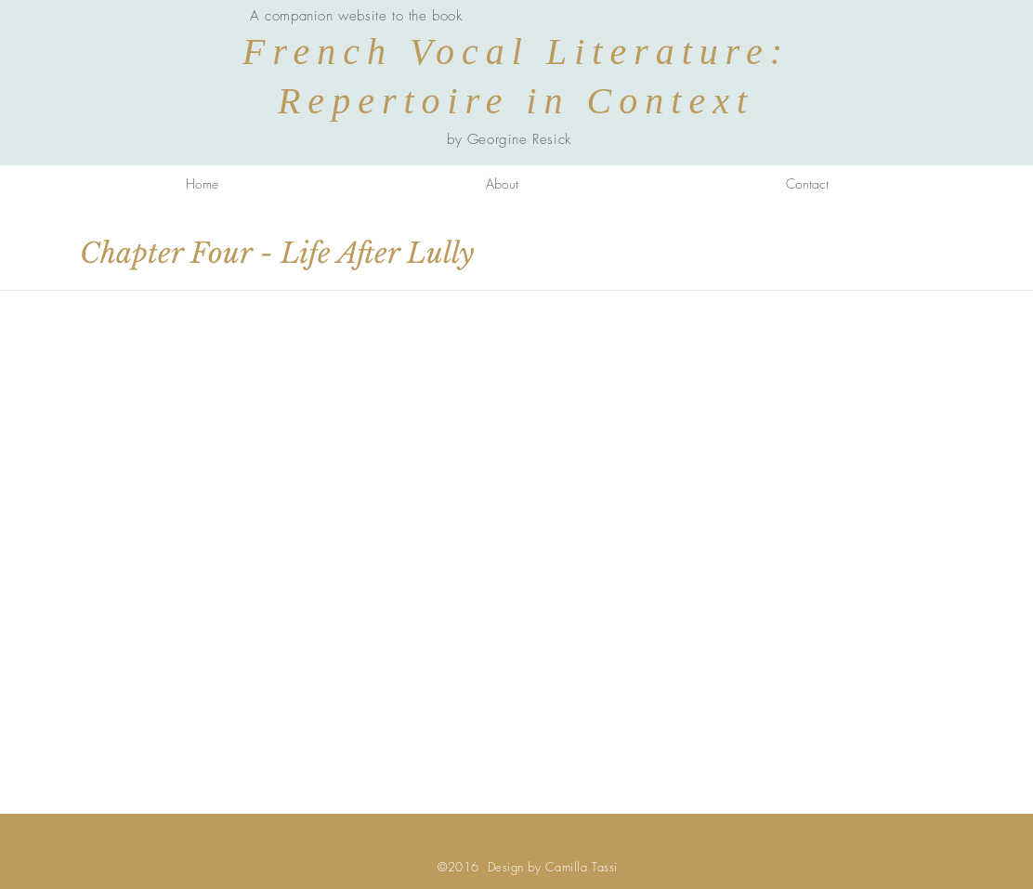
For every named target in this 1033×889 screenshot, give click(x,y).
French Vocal (394, 51)
